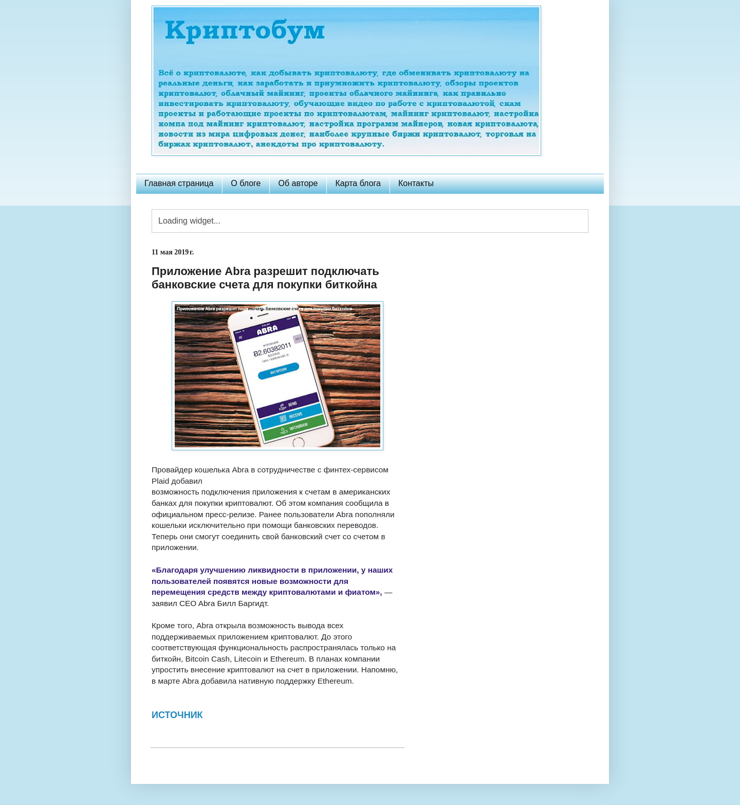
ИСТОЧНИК (179, 715)
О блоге (246, 183)
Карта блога (358, 183)
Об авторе (298, 183)
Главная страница (178, 183)
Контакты (416, 183)
